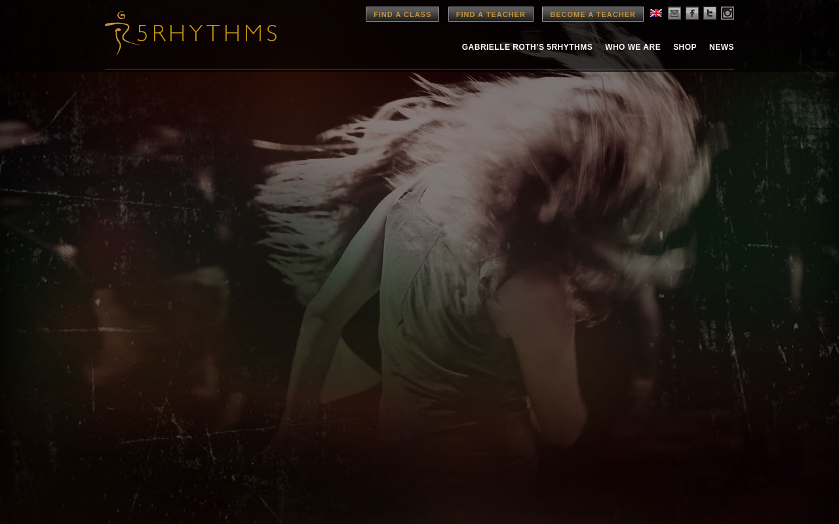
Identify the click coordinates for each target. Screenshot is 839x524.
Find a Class (402, 14)
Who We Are (633, 47)
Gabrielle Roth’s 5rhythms (527, 47)
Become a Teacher (593, 14)
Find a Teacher (491, 14)
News (721, 47)
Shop (685, 47)
